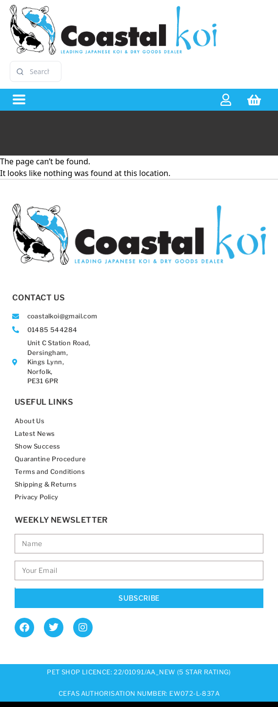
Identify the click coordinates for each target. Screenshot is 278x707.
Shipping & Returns (46, 484)
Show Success (37, 446)
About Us (29, 421)
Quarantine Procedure (50, 459)
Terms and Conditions (50, 471)
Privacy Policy (37, 497)
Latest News (35, 433)
